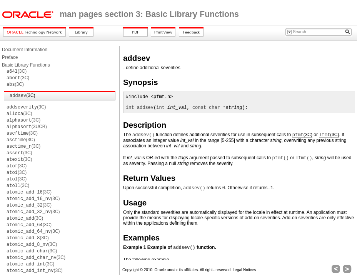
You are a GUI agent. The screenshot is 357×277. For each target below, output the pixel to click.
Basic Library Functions (26, 65)
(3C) (17, 71)
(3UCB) (27, 126)
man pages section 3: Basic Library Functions (149, 14)
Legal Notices (244, 270)
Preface (10, 57)
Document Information (24, 49)
